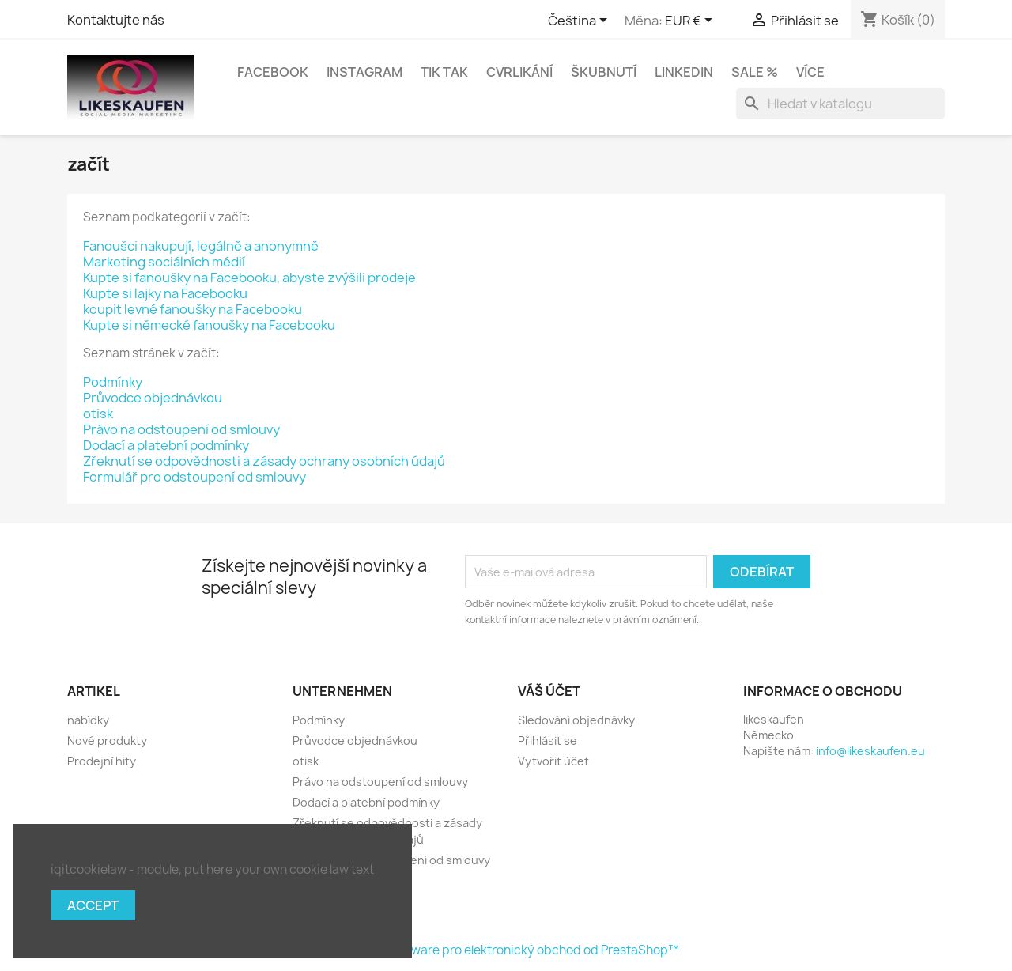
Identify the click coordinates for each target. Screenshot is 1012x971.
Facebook (272, 72)
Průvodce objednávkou (152, 397)
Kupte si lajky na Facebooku (165, 293)
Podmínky (112, 382)
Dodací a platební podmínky (166, 445)
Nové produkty (107, 740)
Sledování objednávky (576, 719)
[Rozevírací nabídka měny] (691, 21)
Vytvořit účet (553, 761)
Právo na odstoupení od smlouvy (181, 429)
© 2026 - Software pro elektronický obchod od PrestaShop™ (506, 950)
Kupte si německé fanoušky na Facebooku (209, 325)
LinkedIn (684, 72)
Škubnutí (603, 72)
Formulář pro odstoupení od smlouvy (194, 477)
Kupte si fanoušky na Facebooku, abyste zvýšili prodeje (249, 277)
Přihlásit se (547, 740)
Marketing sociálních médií (164, 261)
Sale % (754, 72)
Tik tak (444, 72)
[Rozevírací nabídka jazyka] (580, 21)
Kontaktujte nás (115, 19)
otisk (98, 413)
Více (810, 72)
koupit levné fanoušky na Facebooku (192, 309)
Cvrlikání (519, 72)
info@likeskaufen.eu (870, 750)
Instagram (364, 72)
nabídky (88, 719)
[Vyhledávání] (840, 103)
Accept (93, 905)
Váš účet (549, 691)
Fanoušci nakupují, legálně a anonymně (201, 246)
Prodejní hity (101, 761)
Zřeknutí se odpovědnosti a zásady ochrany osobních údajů (264, 461)
